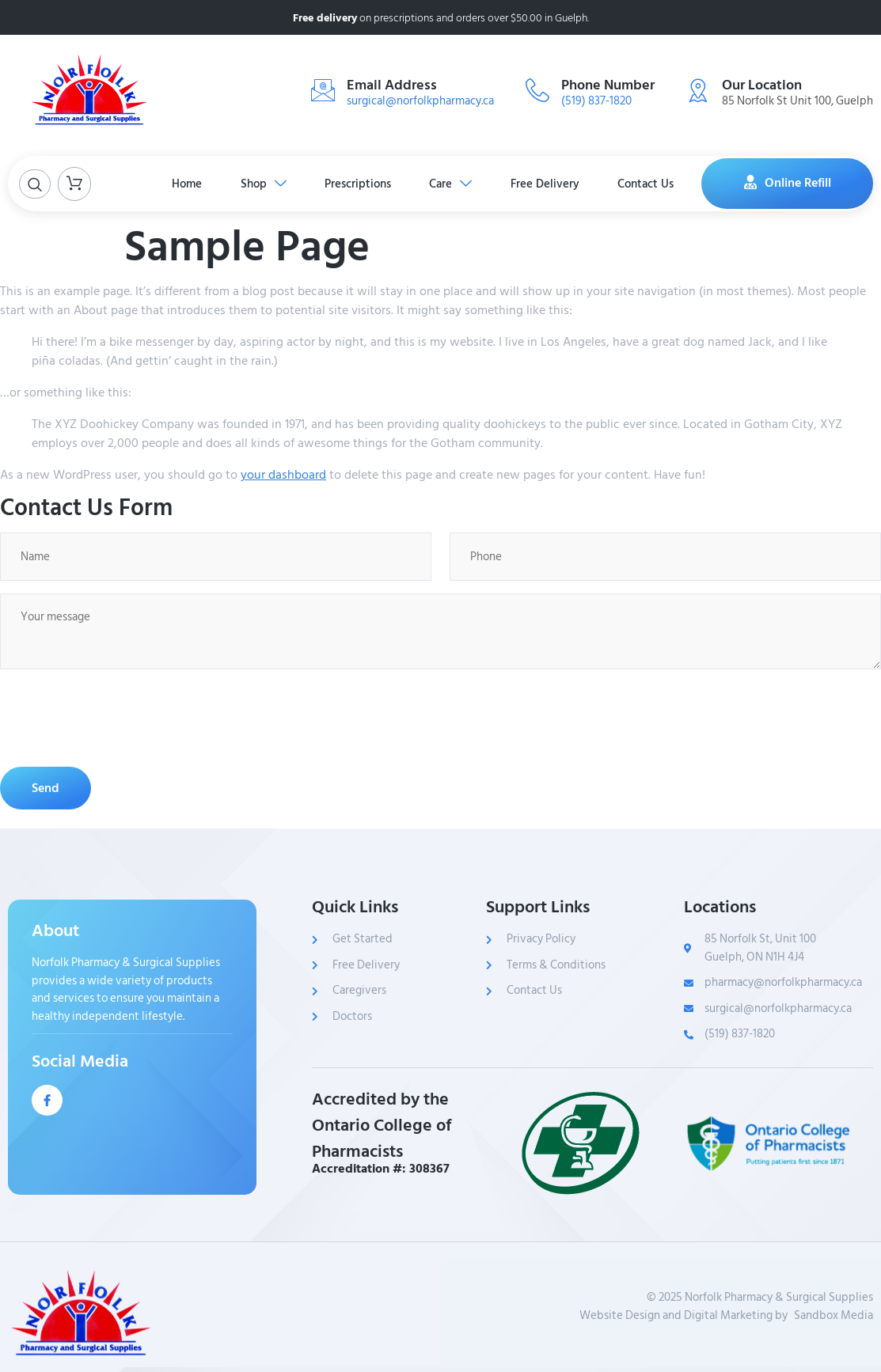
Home (184, 183)
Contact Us (649, 183)
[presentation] (120, 718)
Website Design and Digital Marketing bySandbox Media (726, 1315)
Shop (261, 183)
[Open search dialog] (35, 184)
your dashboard (283, 474)
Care (451, 183)
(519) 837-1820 (596, 101)
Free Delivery (546, 183)
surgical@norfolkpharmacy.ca (420, 101)
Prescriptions (357, 183)
